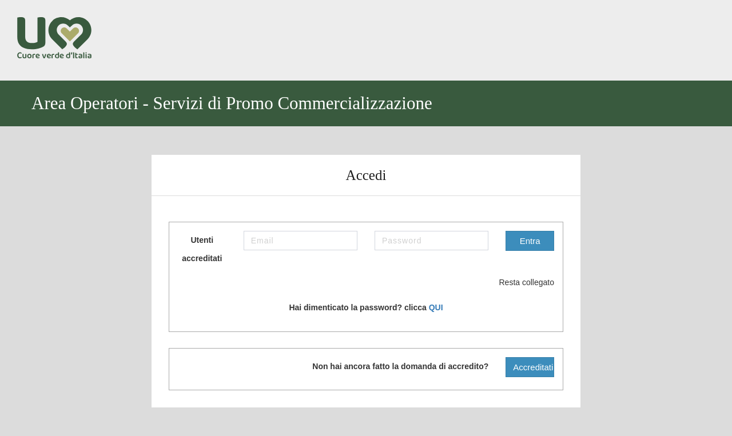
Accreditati (533, 367)
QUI (436, 307)
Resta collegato (518, 283)
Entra (530, 241)
